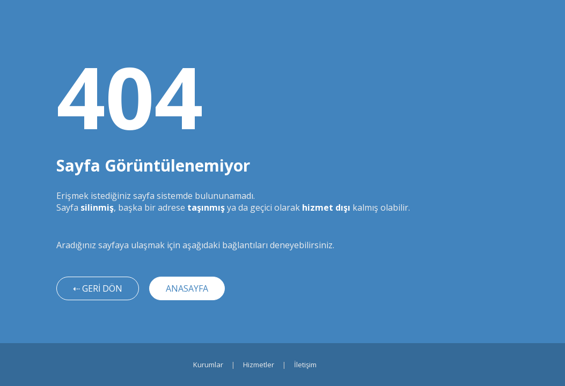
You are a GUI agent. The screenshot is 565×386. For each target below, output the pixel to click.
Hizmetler (258, 364)
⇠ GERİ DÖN (97, 288)
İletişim (305, 364)
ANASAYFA (187, 288)
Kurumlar (208, 364)
